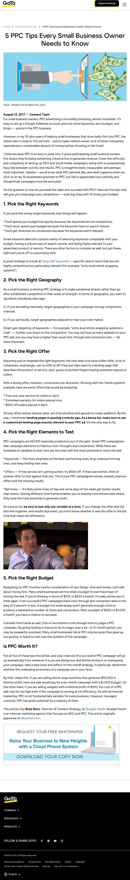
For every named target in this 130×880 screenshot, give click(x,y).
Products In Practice (26, 26)
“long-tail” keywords (55, 261)
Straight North (95, 709)
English (14, 874)
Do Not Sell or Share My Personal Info (21, 866)
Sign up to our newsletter (66, 866)
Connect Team (39, 114)
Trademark (80, 862)
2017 (43, 105)
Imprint (68, 862)
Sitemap (46, 866)
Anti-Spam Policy (53, 862)
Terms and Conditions (14, 862)
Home (6, 26)
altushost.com (30, 718)
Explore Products (107, 3)
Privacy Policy (34, 862)
